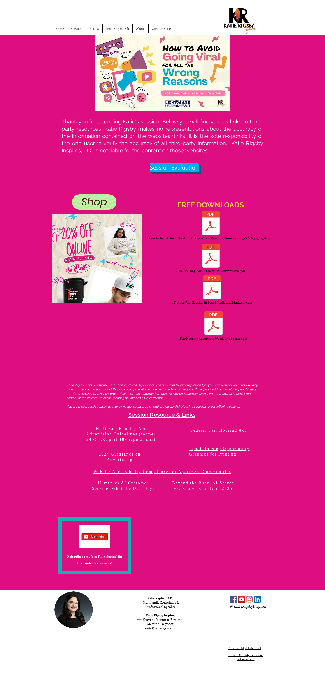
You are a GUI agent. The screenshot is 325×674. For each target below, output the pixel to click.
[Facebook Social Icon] (233, 599)
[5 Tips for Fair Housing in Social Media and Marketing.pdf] (212, 290)
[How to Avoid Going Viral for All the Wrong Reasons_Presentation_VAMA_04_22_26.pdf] (210, 225)
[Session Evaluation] (174, 167)
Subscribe (74, 557)
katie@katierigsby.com (160, 628)
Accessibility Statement (244, 648)
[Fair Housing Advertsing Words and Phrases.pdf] (213, 326)
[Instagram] (249, 599)
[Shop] (94, 202)
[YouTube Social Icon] (241, 599)
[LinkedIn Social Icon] (257, 599)
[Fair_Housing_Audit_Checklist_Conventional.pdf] (211, 258)
